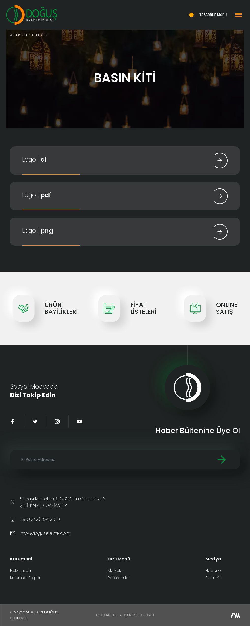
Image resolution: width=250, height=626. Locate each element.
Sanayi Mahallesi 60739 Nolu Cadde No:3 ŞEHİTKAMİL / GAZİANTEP (62, 502)
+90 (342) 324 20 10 (40, 519)
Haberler (214, 570)
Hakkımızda (20, 570)
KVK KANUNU (107, 615)
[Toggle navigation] (238, 15)
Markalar (116, 570)
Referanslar (119, 578)
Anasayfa (18, 34)
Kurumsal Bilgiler (25, 578)
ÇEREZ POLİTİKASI (139, 615)
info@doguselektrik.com (45, 533)
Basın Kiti (214, 578)
